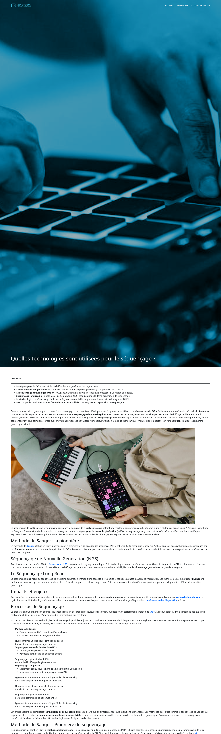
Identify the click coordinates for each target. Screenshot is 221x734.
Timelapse (182, 5)
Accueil (169, 5)
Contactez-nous (200, 5)
